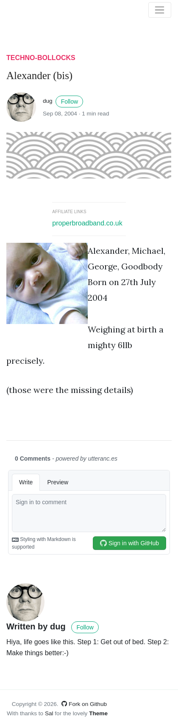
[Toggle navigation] (159, 10)
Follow (69, 101)
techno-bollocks (40, 57)
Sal (49, 713)
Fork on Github (84, 704)
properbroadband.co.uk (87, 223)
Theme (98, 713)
